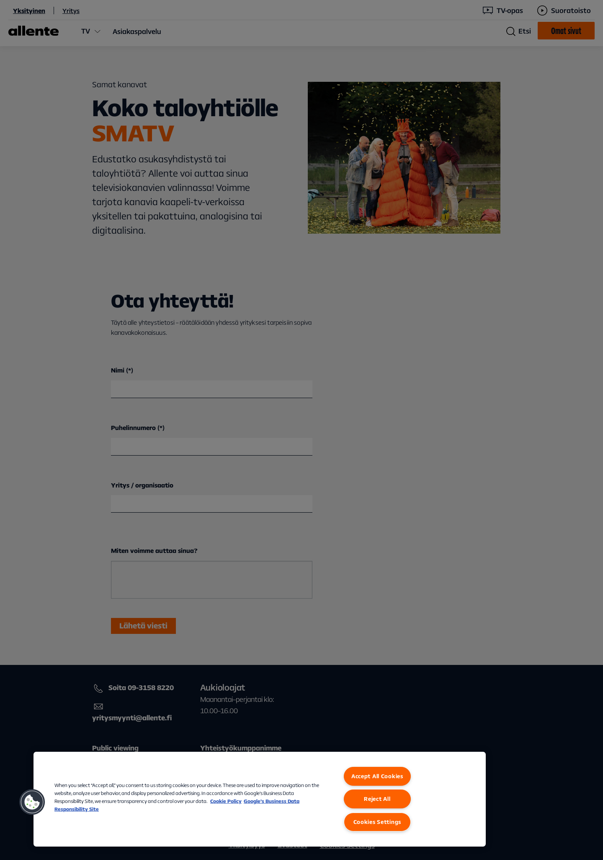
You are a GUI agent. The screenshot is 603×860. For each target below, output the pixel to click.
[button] (32, 802)
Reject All (377, 798)
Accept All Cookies (377, 776)
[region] (260, 799)
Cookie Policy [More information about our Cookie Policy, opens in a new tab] (226, 801)
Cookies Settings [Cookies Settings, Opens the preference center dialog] (377, 821)
